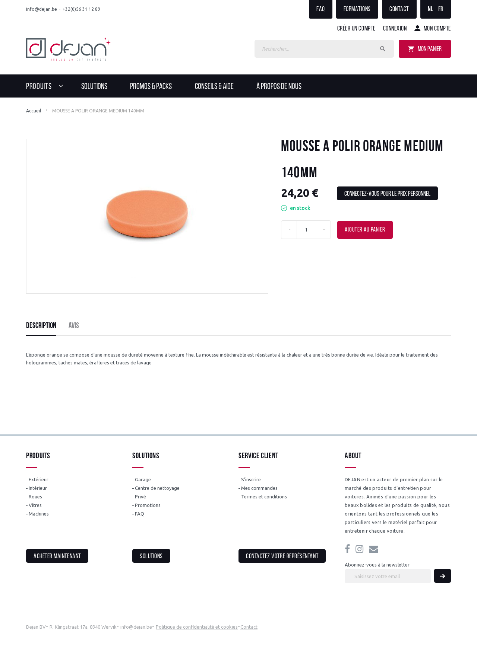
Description (41, 326)
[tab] (41, 326)
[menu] (238, 86)
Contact (399, 9)
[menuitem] (46, 86)
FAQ (320, 9)
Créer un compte (356, 28)
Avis (74, 326)
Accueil (33, 110)
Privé (140, 496)
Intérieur (38, 488)
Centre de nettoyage (157, 488)
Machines (39, 513)
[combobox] (324, 49)
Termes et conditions (264, 496)
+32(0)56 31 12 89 (81, 9)
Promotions (148, 505)
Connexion (395, 28)
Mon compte (437, 28)
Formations (357, 9)
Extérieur (38, 479)
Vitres (35, 505)
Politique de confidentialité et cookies (197, 626)
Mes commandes (259, 488)
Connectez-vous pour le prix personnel (387, 194)
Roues (35, 496)
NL (430, 9)
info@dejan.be (41, 9)
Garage (143, 479)
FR (440, 9)
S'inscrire (251, 479)
